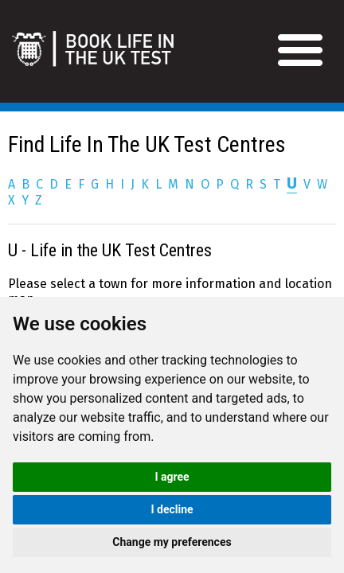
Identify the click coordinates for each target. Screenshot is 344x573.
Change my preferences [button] (171, 542)
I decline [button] (171, 509)
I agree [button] (171, 476)
